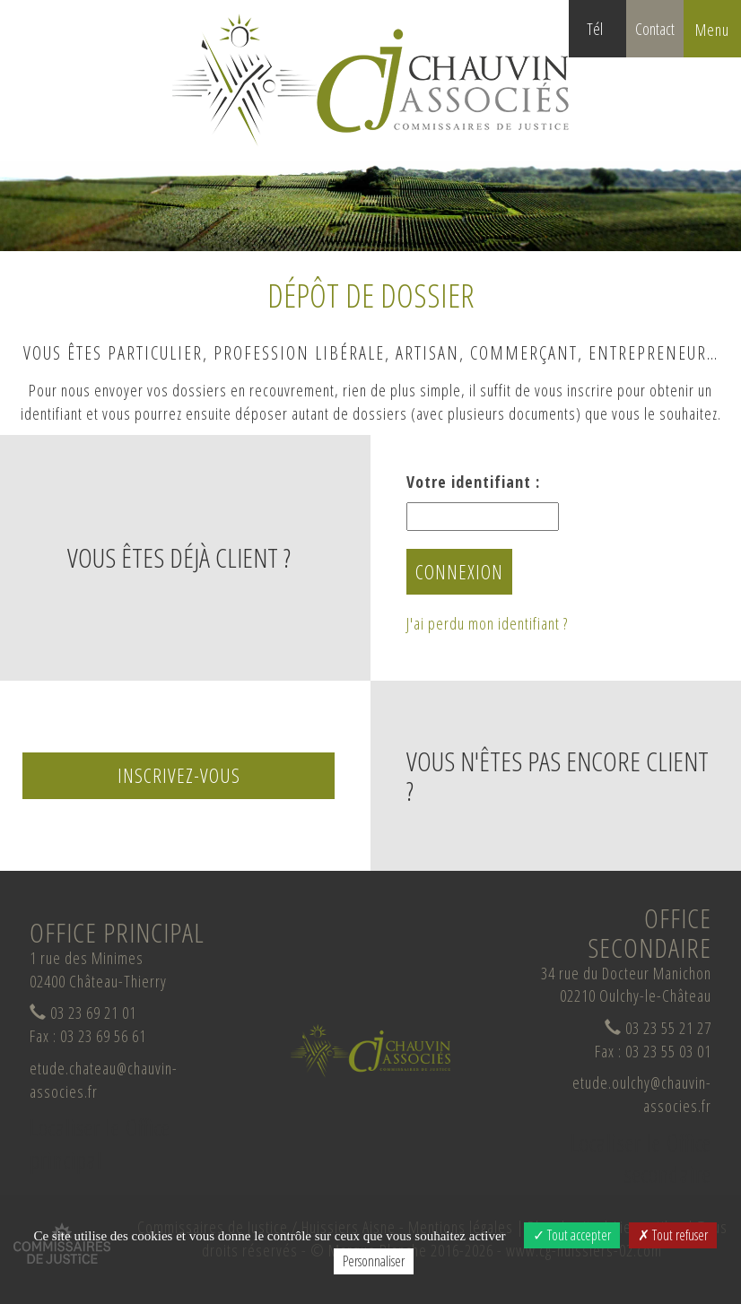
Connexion (459, 571)
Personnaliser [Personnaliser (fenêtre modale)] (374, 1261)
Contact (655, 28)
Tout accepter (572, 1235)
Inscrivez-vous (179, 774)
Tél (606, 37)
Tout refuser (673, 1235)
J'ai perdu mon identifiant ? (487, 623)
